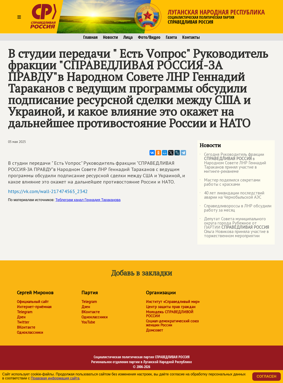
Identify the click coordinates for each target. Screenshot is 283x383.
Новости (110, 37)
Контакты (191, 37)
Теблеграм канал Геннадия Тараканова (88, 200)
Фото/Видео (149, 37)
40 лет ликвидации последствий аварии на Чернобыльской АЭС (232, 195)
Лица (128, 37)
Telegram (24, 312)
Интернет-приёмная (34, 307)
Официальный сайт (33, 302)
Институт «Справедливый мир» (173, 302)
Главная (90, 37)
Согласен (266, 376)
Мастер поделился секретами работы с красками (230, 182)
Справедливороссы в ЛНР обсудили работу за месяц (235, 208)
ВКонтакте (26, 327)
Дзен (21, 317)
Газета (171, 37)
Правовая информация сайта (55, 378)
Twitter (23, 322)
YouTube (88, 322)
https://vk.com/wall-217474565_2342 (48, 191)
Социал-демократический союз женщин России (172, 323)
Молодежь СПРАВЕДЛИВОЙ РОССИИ (169, 314)
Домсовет (154, 330)
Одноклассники (30, 332)
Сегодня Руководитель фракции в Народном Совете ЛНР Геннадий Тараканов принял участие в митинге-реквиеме (233, 163)
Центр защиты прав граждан (170, 307)
